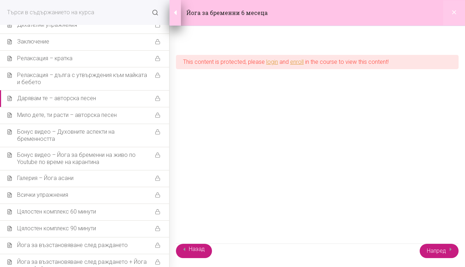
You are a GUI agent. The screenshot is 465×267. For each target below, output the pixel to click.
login (272, 61)
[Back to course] (454, 12)
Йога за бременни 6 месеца (227, 12)
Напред (436, 250)
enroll (297, 61)
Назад (197, 249)
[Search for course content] (155, 12)
